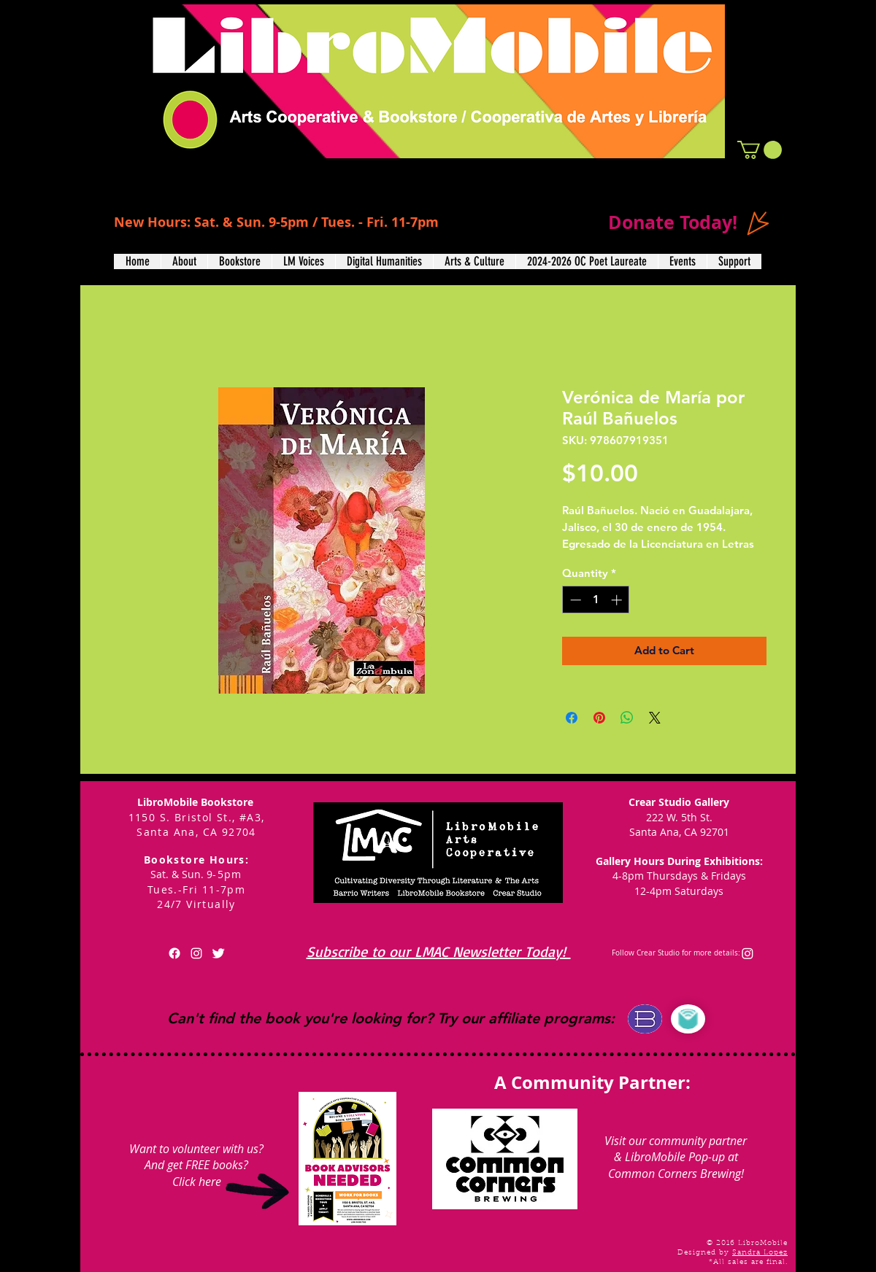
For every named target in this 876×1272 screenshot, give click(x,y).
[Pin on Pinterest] (599, 717)
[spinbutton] (596, 599)
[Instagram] (747, 953)
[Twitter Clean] (218, 953)
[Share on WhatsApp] (627, 717)
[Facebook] (174, 953)
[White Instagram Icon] (196, 953)
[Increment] (618, 599)
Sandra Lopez (760, 1253)
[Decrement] (574, 599)
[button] (759, 150)
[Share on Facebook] (571, 717)
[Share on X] (655, 717)
